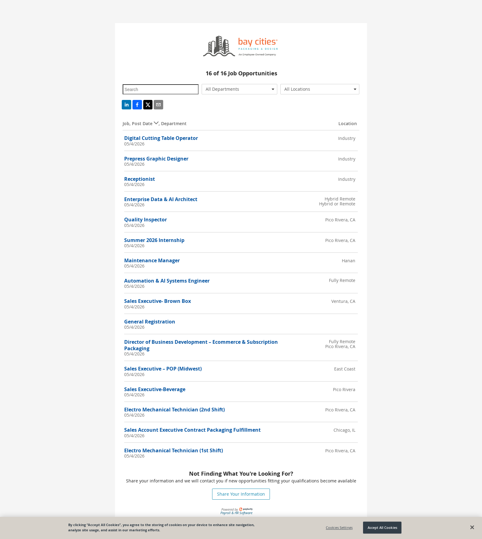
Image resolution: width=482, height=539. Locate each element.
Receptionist (139, 179)
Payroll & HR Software (236, 512)
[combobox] (240, 89)
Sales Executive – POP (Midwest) (163, 368)
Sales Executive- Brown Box (157, 301)
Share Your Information (241, 494)
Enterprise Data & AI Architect (160, 199)
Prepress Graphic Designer (156, 158)
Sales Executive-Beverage (154, 389)
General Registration (149, 321)
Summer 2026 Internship (154, 240)
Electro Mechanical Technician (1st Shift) (173, 450)
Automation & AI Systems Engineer (167, 280)
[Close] (472, 527)
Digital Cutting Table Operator (161, 138)
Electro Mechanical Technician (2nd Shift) (174, 409)
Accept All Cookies (382, 527)
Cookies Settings (339, 527)
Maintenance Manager (152, 260)
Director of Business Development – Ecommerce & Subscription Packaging (201, 345)
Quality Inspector (145, 219)
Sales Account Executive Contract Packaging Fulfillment (192, 429)
